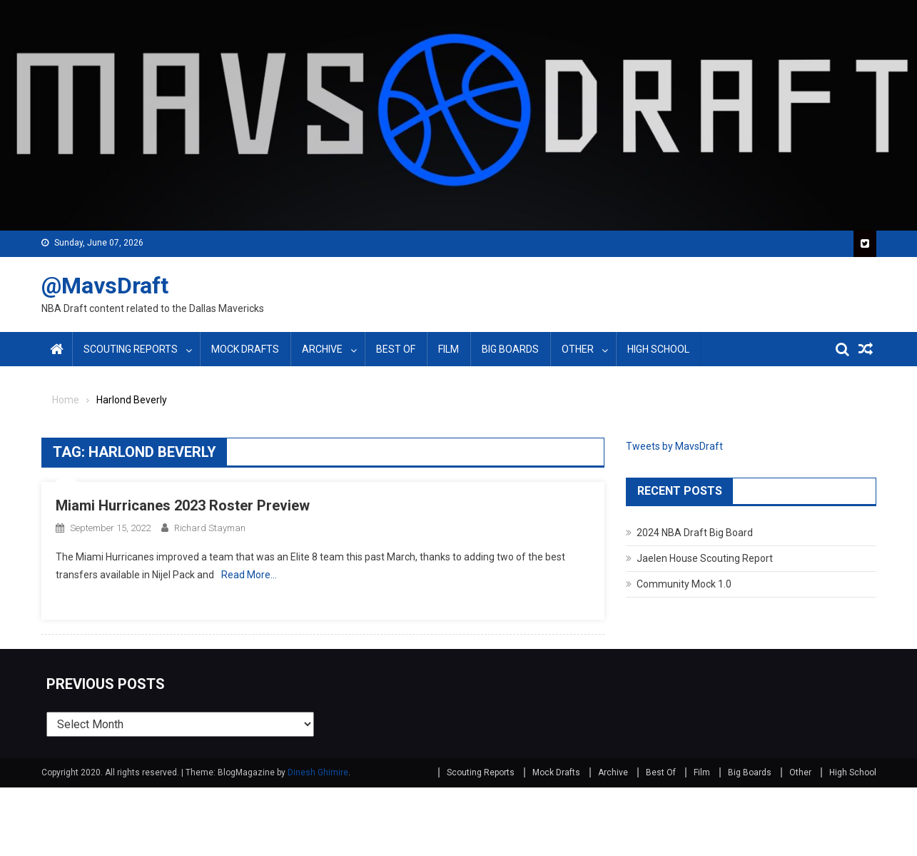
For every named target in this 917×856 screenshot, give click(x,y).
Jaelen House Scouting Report (705, 558)
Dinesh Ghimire (318, 772)
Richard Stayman (209, 528)
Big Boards (510, 349)
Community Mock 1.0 (684, 584)
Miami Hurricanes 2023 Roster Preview (183, 505)
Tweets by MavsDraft (674, 446)
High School (658, 349)
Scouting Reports (130, 349)
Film (448, 349)
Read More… (249, 574)
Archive (322, 349)
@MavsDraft (104, 285)
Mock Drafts (245, 349)
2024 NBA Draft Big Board (695, 532)
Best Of (395, 349)
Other (578, 349)
